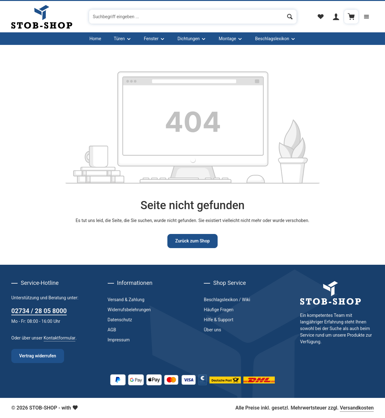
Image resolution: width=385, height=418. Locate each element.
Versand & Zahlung (126, 299)
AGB (112, 329)
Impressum (119, 339)
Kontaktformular (60, 337)
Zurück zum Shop (192, 240)
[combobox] (186, 16)
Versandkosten (357, 408)
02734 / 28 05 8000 (39, 311)
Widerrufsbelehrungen (129, 309)
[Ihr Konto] (336, 17)
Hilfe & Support (218, 319)
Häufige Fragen (219, 309)
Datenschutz (120, 319)
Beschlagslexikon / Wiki (227, 299)
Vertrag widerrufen (37, 355)
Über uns (212, 329)
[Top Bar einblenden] (367, 17)
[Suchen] (290, 16)
